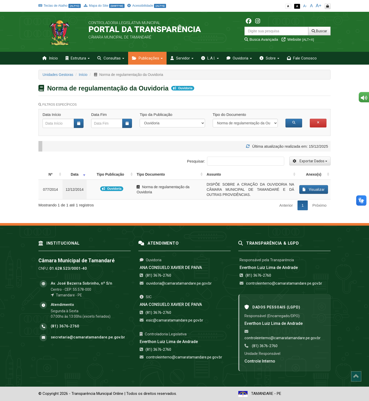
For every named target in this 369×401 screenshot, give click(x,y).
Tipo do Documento (229, 114)
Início (50, 58)
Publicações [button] (147, 58)
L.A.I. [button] (210, 58)
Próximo (319, 205)
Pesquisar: (235, 161)
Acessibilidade (146, 5)
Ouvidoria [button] (239, 58)
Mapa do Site (104, 5)
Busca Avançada (261, 39)
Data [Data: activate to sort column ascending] (74, 174)
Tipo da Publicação (156, 114)
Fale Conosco (302, 58)
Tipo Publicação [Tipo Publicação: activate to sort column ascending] (110, 174)
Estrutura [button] (78, 58)
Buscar (319, 31)
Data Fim (99, 114)
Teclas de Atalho (59, 5)
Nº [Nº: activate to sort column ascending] (50, 174)
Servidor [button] (181, 58)
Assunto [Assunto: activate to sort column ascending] (214, 174)
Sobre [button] (269, 58)
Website (298, 39)
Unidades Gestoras (58, 75)
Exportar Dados (310, 161)
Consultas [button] (110, 58)
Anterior (286, 205)
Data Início (52, 114)
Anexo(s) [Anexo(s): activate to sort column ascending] (313, 174)
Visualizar (314, 189)
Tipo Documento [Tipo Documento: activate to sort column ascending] (151, 174)
